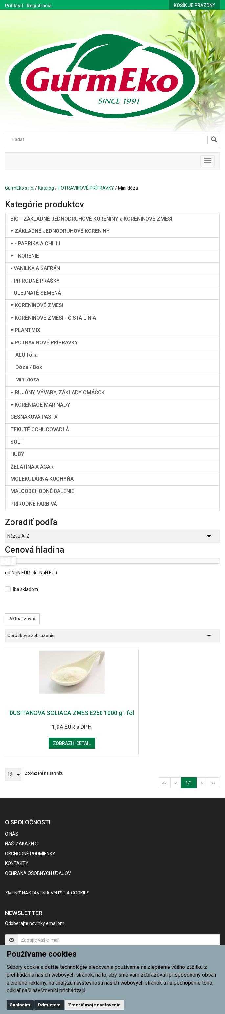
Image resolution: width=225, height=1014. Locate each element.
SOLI (16, 442)
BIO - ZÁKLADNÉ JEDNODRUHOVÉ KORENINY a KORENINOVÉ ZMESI (91, 219)
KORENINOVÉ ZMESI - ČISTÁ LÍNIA (53, 318)
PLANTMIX (25, 330)
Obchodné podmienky (30, 853)
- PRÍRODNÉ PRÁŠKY (35, 281)
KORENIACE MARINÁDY (40, 405)
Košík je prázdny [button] (194, 5)
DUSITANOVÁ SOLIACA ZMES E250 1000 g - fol (72, 713)
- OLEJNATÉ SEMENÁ (36, 293)
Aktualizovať (22, 618)
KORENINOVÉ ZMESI (37, 305)
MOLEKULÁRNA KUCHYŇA (42, 479)
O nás (11, 834)
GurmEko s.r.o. (19, 188)
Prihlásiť (14, 5)
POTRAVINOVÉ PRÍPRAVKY (86, 188)
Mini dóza (27, 380)
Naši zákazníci (22, 843)
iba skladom (25, 589)
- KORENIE (25, 256)
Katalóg (46, 188)
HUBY (17, 454)
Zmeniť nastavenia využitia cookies (47, 892)
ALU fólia (26, 355)
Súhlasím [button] (20, 1004)
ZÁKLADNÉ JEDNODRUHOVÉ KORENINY (60, 231)
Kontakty (16, 863)
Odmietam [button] (49, 1004)
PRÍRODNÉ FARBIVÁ (34, 504)
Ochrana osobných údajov (38, 873)
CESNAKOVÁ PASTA (34, 417)
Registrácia (39, 5)
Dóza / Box (28, 367)
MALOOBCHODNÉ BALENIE (42, 491)
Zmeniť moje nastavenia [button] (94, 1004)
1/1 (191, 782)
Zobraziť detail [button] (72, 743)
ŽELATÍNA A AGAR (32, 467)
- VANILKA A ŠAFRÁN (35, 268)
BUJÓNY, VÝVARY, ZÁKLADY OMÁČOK (58, 392)
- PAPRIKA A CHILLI (35, 243)
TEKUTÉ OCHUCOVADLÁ (40, 429)
